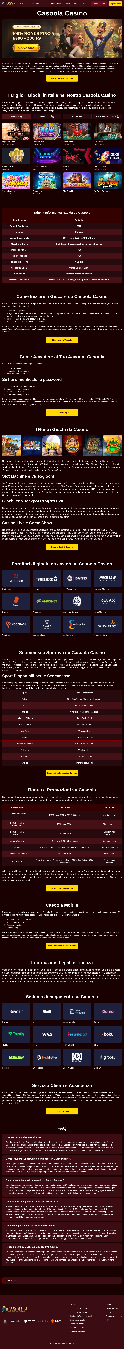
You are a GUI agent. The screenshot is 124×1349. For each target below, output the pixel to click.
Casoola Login (62, 412)
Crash (67, 4)
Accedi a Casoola (99, 4)
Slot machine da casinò (107, 116)
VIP (75, 4)
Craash (77, 116)
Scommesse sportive (38, 4)
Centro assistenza (77, 1324)
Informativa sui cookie (78, 1312)
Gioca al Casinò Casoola (62, 547)
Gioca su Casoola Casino (62, 78)
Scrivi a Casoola (62, 1111)
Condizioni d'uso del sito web (81, 1316)
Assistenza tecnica (77, 1328)
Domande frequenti (77, 1331)
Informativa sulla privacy (79, 1308)
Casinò (23, 4)
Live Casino (56, 4)
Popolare (16, 116)
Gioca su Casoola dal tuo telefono (62, 946)
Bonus (83, 4)
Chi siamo (73, 1305)
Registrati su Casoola (62, 340)
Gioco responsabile (77, 1320)
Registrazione (115, 4)
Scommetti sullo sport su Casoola (62, 773)
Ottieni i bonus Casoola (62, 888)
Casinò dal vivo (112, 1308)
